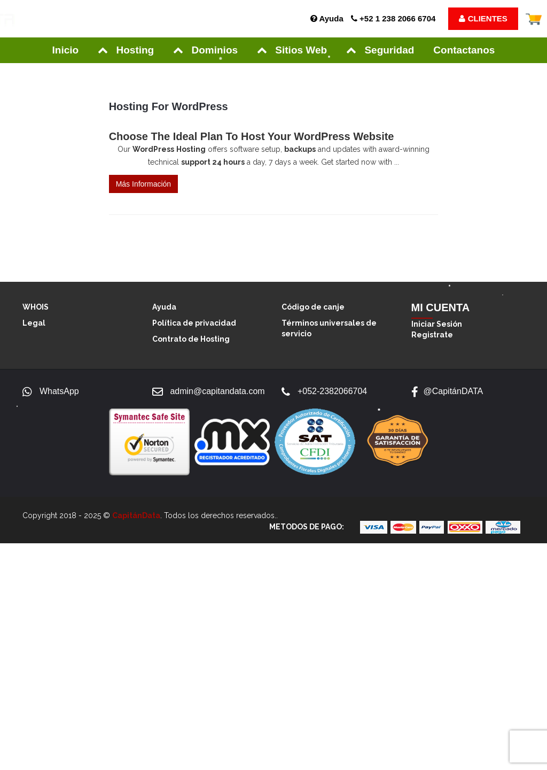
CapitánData (136, 515)
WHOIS (35, 307)
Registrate (432, 334)
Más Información (143, 184)
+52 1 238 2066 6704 (393, 18)
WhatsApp (59, 391)
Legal (33, 323)
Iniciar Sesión (436, 324)
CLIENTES (483, 18)
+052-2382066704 (332, 391)
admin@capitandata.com (217, 391)
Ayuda (326, 18)
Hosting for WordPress (168, 106)
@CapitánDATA (453, 391)
